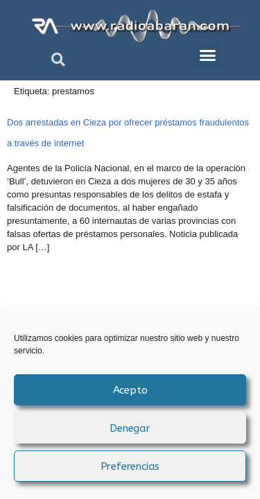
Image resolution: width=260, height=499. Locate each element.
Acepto (130, 390)
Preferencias (130, 466)
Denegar (130, 428)
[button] (58, 59)
